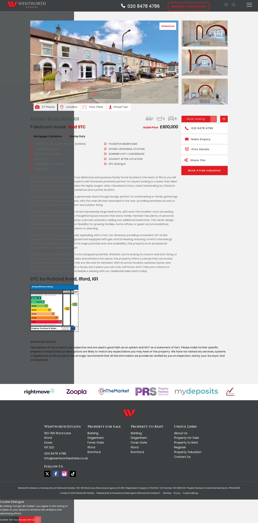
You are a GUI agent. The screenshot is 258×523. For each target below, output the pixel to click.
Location (71, 107)
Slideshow (168, 26)
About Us (180, 433)
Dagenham (96, 438)
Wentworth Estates (85, 493)
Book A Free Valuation (204, 170)
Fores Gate (96, 442)
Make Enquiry (198, 139)
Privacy (177, 493)
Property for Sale (186, 438)
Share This (195, 160)
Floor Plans (96, 107)
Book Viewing (195, 119)
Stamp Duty (77, 136)
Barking (93, 433)
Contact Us (182, 457)
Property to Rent (186, 442)
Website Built (102, 493)
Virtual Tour (120, 107)
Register (180, 447)
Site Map (167, 493)
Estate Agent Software (134, 493)
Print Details (197, 149)
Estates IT (155, 493)
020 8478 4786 (199, 128)
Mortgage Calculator (48, 136)
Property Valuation (187, 452)
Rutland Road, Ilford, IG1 (54, 119)
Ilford (91, 447)
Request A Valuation (189, 7)
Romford (94, 452)
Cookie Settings (190, 493)
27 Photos (48, 107)
